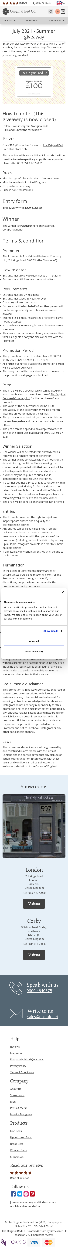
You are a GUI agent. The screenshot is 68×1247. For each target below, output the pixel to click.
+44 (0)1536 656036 (34, 944)
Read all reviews (21, 1175)
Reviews (15, 1046)
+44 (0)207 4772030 (34, 893)
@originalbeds (39, 126)
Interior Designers (21, 1114)
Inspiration (16, 1053)
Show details (51, 631)
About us (15, 1089)
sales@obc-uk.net (42, 1016)
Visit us (34, 903)
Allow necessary (33, 651)
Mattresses (17, 1156)
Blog (13, 1101)
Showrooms (17, 1095)
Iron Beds (16, 1131)
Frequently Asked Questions (27, 1059)
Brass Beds (17, 1144)
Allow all (34, 641)
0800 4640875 (39, 990)
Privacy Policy (18, 1066)
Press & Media (18, 1108)
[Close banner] (63, 592)
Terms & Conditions (22, 1072)
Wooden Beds (18, 1150)
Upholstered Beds (21, 1137)
